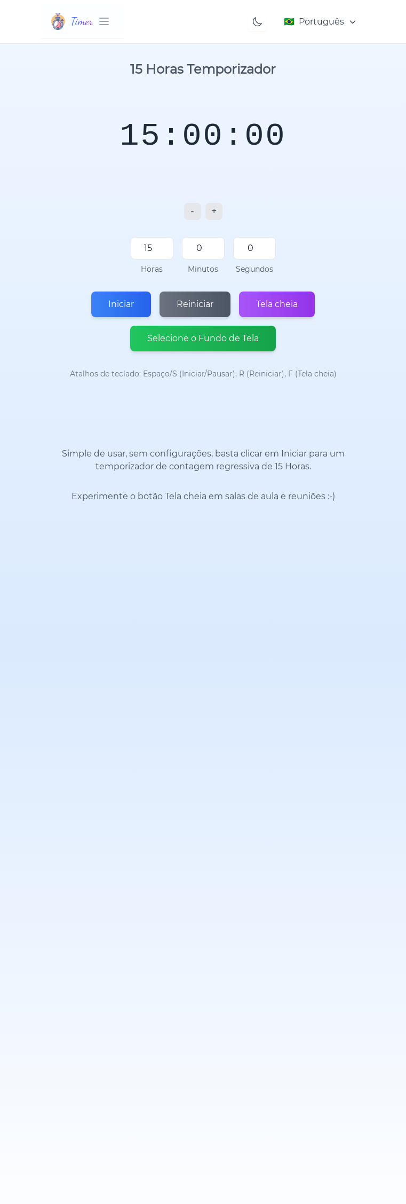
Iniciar (121, 304)
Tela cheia (277, 304)
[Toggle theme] (257, 22)
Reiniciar (195, 304)
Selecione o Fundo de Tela (203, 338)
